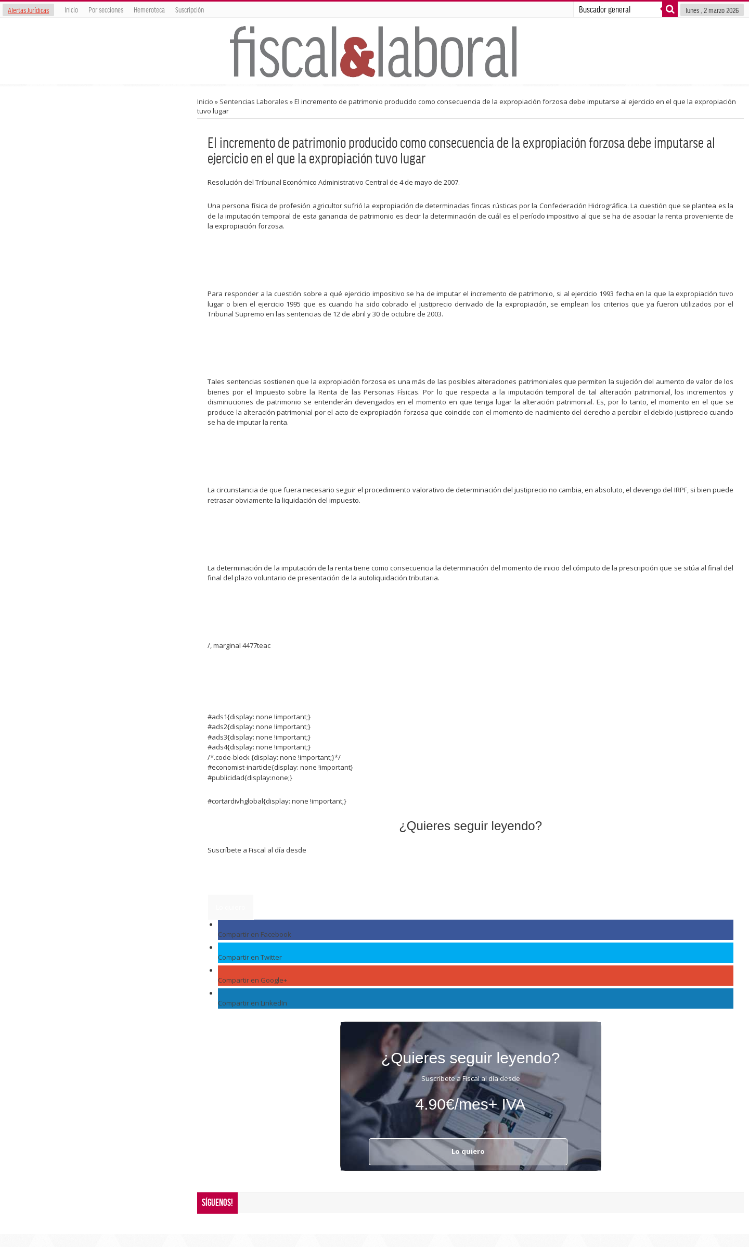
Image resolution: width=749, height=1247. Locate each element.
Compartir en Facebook (254, 934)
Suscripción (189, 9)
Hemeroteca (149, 9)
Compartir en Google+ (252, 980)
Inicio (71, 9)
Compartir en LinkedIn (252, 1003)
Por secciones (105, 9)
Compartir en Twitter (250, 957)
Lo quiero (231, 907)
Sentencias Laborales (253, 101)
